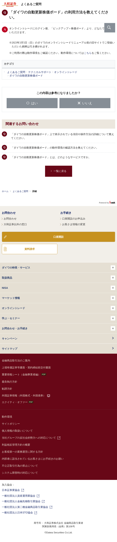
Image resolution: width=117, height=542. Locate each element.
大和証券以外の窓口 (15, 224)
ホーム (5, 191)
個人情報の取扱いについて (17, 430)
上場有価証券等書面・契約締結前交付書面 (26, 367)
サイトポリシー (11, 423)
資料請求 (29, 249)
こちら (88, 53)
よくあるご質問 (20, 191)
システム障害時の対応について (20, 472)
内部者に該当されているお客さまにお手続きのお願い (33, 458)
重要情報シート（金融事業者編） (24, 374)
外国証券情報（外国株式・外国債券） (24, 395)
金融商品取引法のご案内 (16, 360)
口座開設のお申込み (73, 218)
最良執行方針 (9, 381)
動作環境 (7, 416)
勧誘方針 (7, 388)
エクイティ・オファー (17, 402)
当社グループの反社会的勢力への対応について (29, 437)
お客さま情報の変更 (73, 224)
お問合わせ (9, 212)
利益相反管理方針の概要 (16, 444)
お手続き (65, 212)
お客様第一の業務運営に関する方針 (22, 451)
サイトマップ (9, 348)
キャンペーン (9, 338)
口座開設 (58, 236)
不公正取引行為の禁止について (20, 465)
